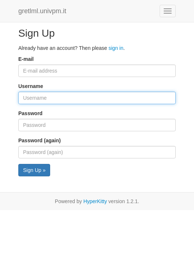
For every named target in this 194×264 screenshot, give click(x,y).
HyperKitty (95, 201)
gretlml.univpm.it (42, 11)
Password (30, 113)
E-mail (26, 59)
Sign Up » (34, 170)
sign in (115, 48)
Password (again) (39, 140)
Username (30, 86)
